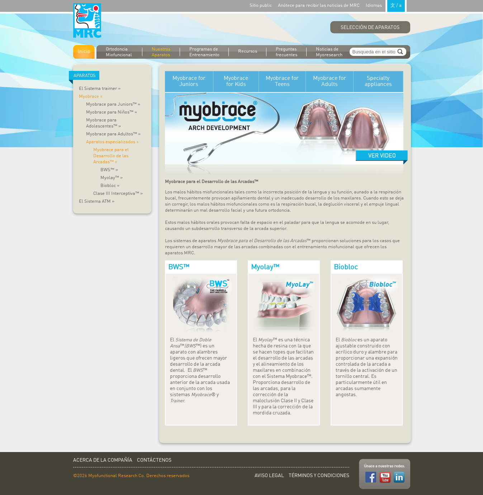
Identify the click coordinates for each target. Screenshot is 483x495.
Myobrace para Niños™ (111, 112)
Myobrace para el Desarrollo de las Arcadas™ (111, 156)
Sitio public (261, 5)
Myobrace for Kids (236, 81)
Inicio (84, 51)
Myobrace (91, 96)
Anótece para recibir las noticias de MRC (319, 5)
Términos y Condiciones (319, 475)
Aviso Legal (269, 475)
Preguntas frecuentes (286, 52)
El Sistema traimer (99, 88)
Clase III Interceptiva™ (118, 193)
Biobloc (109, 185)
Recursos (247, 51)
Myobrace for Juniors (188, 81)
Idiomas (386, 5)
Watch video (382, 157)
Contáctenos (154, 460)
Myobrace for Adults (329, 81)
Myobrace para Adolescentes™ (103, 123)
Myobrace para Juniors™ (113, 104)
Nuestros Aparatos (161, 52)
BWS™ (109, 170)
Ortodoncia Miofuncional (119, 52)
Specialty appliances (378, 81)
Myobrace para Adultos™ (113, 134)
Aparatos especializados (113, 142)
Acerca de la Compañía (102, 460)
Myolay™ (111, 178)
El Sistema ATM (96, 201)
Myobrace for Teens (282, 81)
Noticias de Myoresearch (329, 52)
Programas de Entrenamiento (204, 52)
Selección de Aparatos (370, 27)
